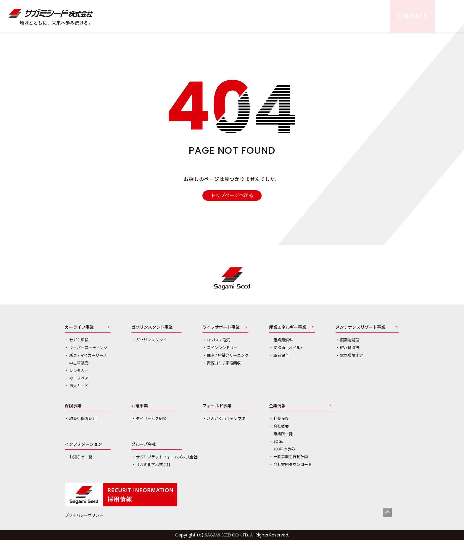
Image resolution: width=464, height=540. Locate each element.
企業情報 (277, 406)
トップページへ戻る (232, 195)
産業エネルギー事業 (287, 327)
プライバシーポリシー (84, 515)
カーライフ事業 (79, 327)
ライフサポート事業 (221, 327)
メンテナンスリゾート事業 (360, 327)
